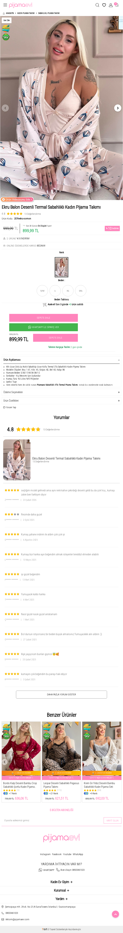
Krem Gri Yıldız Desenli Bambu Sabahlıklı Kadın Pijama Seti (99, 785)
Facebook (57, 854)
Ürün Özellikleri (61, 401)
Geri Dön (7, 20)
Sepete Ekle (43, 317)
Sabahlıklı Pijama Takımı (49, 13)
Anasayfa (8, 13)
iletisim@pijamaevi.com (17, 919)
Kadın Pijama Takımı (26, 13)
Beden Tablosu (61, 299)
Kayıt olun (112, 820)
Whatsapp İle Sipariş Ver (43, 327)
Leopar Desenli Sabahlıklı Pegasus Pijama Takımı (61, 785)
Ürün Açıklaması (61, 359)
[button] (5, 108)
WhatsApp (78, 854)
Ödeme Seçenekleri (61, 392)
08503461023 (11, 913)
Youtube (67, 854)
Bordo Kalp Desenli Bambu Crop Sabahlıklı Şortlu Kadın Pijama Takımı (20, 785)
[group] (61, 108)
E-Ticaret (52, 929)
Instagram (45, 854)
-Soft (45, 929)
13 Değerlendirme (32, 213)
